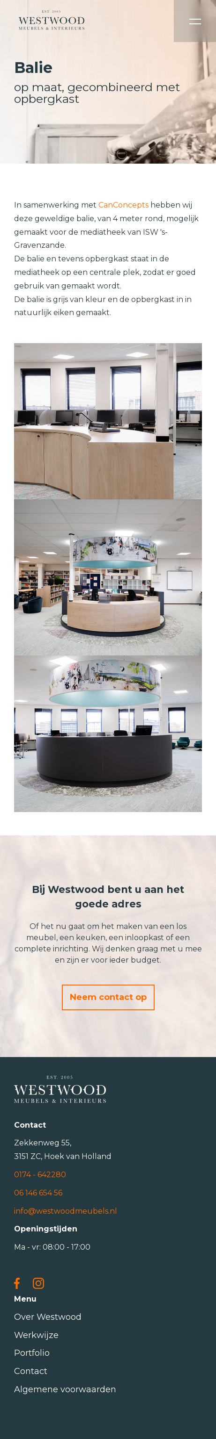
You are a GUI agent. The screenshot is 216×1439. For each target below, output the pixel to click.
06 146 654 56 (38, 1192)
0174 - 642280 (40, 1174)
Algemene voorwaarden (65, 1389)
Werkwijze (36, 1335)
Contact (30, 1371)
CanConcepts (123, 205)
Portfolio (32, 1353)
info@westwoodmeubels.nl (65, 1211)
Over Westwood (48, 1317)
